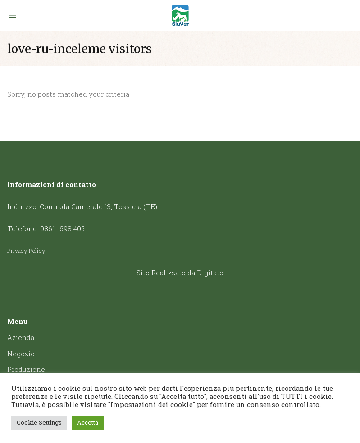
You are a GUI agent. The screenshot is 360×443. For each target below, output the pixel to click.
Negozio (21, 353)
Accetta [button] (87, 422)
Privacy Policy (26, 250)
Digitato (210, 272)
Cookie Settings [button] (39, 422)
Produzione (26, 369)
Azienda (20, 337)
